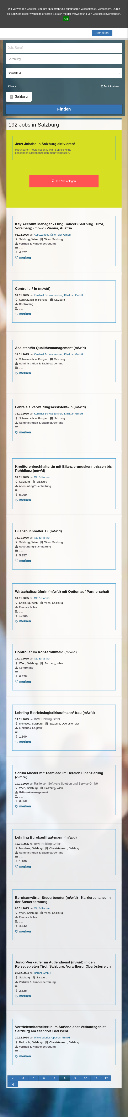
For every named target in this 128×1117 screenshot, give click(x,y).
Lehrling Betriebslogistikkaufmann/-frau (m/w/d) (55, 713)
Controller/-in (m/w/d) (32, 289)
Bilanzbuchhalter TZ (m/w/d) (38, 531)
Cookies (32, 8)
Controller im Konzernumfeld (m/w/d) (46, 652)
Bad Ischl (24, 1042)
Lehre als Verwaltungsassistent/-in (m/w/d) (50, 407)
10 (85, 1078)
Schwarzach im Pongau (33, 299)
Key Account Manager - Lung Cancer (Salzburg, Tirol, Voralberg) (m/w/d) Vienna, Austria (59, 226)
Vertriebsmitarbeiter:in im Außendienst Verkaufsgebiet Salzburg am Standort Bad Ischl (60, 1029)
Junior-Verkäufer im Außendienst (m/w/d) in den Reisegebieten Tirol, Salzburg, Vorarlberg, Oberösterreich (63, 964)
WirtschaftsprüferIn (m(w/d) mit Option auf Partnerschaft (62, 592)
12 (106, 1078)
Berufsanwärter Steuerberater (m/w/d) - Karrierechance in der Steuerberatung (63, 900)
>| (12, 1084)
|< (12, 1078)
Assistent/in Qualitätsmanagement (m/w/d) (50, 348)
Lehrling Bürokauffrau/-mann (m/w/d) (46, 837)
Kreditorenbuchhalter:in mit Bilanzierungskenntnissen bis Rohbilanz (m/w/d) (63, 469)
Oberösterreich (71, 723)
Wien (35, 239)
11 (96, 1078)
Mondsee (24, 723)
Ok (66, 18)
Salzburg (24, 239)
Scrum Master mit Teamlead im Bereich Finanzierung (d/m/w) (59, 775)
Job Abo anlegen (64, 181)
